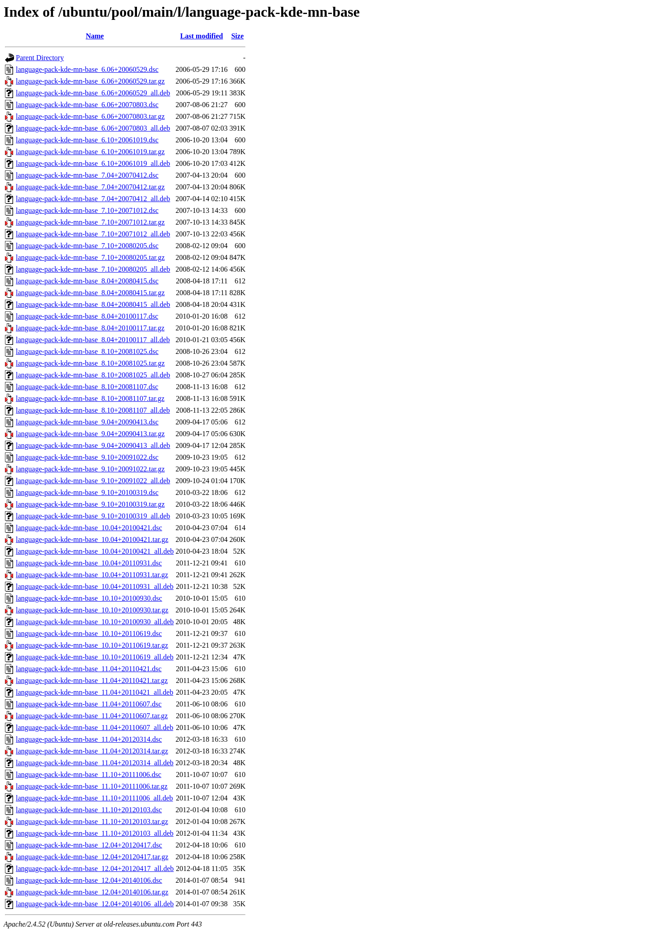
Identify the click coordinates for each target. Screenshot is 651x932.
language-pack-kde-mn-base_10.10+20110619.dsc (89, 633)
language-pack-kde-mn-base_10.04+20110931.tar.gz (92, 575)
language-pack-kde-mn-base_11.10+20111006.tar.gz (92, 786)
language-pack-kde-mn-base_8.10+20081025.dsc (87, 351)
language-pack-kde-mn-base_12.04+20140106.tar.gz (92, 892)
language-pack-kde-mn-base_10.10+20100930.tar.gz (92, 610)
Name (95, 36)
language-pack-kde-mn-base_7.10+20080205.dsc (87, 245)
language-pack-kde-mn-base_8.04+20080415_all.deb (93, 304)
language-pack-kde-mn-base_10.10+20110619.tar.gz (92, 645)
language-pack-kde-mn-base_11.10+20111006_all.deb (94, 798)
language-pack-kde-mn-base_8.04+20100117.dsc (87, 316)
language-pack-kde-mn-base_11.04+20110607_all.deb (94, 727)
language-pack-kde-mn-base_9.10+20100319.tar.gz (90, 504)
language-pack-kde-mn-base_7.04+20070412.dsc (87, 175)
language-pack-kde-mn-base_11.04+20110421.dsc (88, 669)
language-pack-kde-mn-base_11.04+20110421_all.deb (94, 692)
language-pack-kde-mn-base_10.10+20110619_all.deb (95, 657)
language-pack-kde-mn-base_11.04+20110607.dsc (88, 704)
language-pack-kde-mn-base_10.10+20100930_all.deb (95, 622)
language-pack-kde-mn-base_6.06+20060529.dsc (87, 69)
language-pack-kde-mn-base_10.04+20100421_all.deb (95, 551)
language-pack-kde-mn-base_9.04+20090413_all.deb (93, 445)
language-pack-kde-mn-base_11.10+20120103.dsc (89, 810)
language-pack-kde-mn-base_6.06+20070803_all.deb (93, 128)
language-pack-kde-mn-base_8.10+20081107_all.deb (93, 410)
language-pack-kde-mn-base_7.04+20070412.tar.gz (90, 187)
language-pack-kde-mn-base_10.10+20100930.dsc (89, 598)
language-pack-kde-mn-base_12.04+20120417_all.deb (95, 868)
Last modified (201, 36)
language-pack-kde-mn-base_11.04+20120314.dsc (89, 739)
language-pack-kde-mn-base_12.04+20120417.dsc (89, 845)
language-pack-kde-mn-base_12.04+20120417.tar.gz (92, 857)
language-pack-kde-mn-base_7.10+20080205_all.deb (93, 269)
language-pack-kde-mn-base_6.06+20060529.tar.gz (90, 81)
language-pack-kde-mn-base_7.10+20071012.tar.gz (90, 222)
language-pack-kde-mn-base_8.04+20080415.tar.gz (90, 293)
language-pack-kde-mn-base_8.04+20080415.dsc (87, 281)
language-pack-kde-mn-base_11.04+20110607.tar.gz (92, 716)
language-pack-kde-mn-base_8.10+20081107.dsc (87, 387)
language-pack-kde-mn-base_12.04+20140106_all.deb (95, 904)
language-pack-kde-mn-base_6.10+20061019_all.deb (93, 163)
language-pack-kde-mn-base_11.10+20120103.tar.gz (92, 821)
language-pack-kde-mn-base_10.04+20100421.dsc (89, 528)
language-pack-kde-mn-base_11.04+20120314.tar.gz (92, 751)
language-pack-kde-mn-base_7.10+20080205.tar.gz (90, 257)
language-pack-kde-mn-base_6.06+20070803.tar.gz (90, 116)
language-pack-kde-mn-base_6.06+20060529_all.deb (93, 93)
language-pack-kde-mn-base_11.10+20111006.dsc (88, 774)
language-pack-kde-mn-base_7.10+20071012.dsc (87, 210)
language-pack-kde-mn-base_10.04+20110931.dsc (89, 563)
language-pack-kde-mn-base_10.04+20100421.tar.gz (92, 539)
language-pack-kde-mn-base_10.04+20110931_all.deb (95, 586)
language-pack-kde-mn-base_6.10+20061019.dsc (87, 140)
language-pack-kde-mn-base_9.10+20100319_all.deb (93, 516)
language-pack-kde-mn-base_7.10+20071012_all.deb (93, 234)
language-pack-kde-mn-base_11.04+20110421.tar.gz (92, 680)
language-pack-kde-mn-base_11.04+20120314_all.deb (95, 763)
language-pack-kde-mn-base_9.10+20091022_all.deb (93, 481)
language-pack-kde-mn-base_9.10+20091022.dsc (87, 457)
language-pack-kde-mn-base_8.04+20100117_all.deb (93, 340)
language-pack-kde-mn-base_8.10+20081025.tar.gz (90, 363)
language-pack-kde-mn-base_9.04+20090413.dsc (87, 422)
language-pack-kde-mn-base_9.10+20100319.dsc (87, 492)
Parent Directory (40, 57)
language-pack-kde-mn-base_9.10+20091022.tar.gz (90, 469)
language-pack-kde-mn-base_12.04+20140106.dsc (89, 880)
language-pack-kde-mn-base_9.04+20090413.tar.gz (90, 434)
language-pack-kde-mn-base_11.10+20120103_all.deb (95, 833)
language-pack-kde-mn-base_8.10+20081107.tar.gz (90, 398)
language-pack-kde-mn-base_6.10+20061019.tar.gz (90, 151)
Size (237, 36)
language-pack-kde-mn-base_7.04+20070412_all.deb (93, 198)
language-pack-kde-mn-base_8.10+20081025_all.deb (93, 375)
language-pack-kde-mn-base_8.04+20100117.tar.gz (90, 328)
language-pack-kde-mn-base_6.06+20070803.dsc (87, 104)
